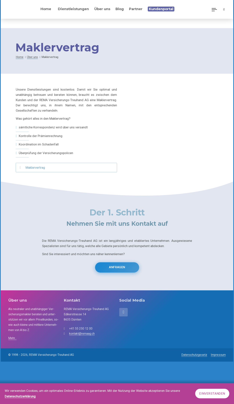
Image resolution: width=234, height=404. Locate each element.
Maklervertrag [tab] (35, 170)
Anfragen (117, 271)
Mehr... (12, 338)
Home (45, 9)
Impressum (218, 355)
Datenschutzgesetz (194, 355)
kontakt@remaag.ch (82, 333)
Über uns (32, 57)
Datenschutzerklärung (20, 396)
